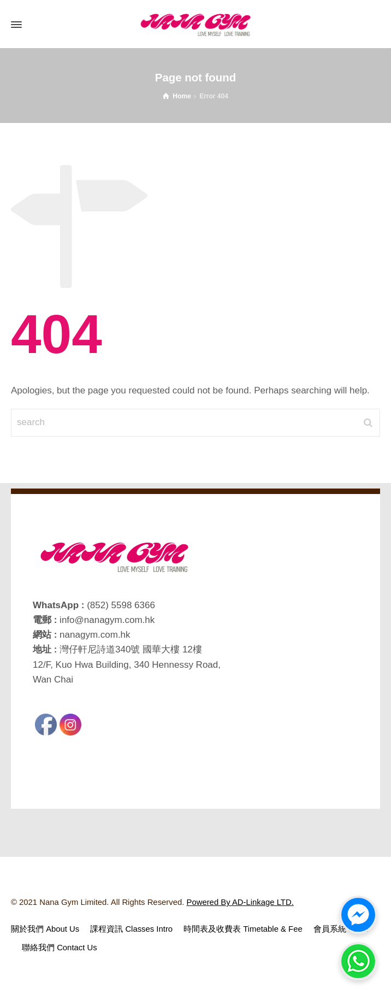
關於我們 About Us (45, 929)
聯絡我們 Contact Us (59, 947)
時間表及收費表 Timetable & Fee (243, 929)
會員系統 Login (341, 929)
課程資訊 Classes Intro (131, 929)
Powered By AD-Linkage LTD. (240, 902)
